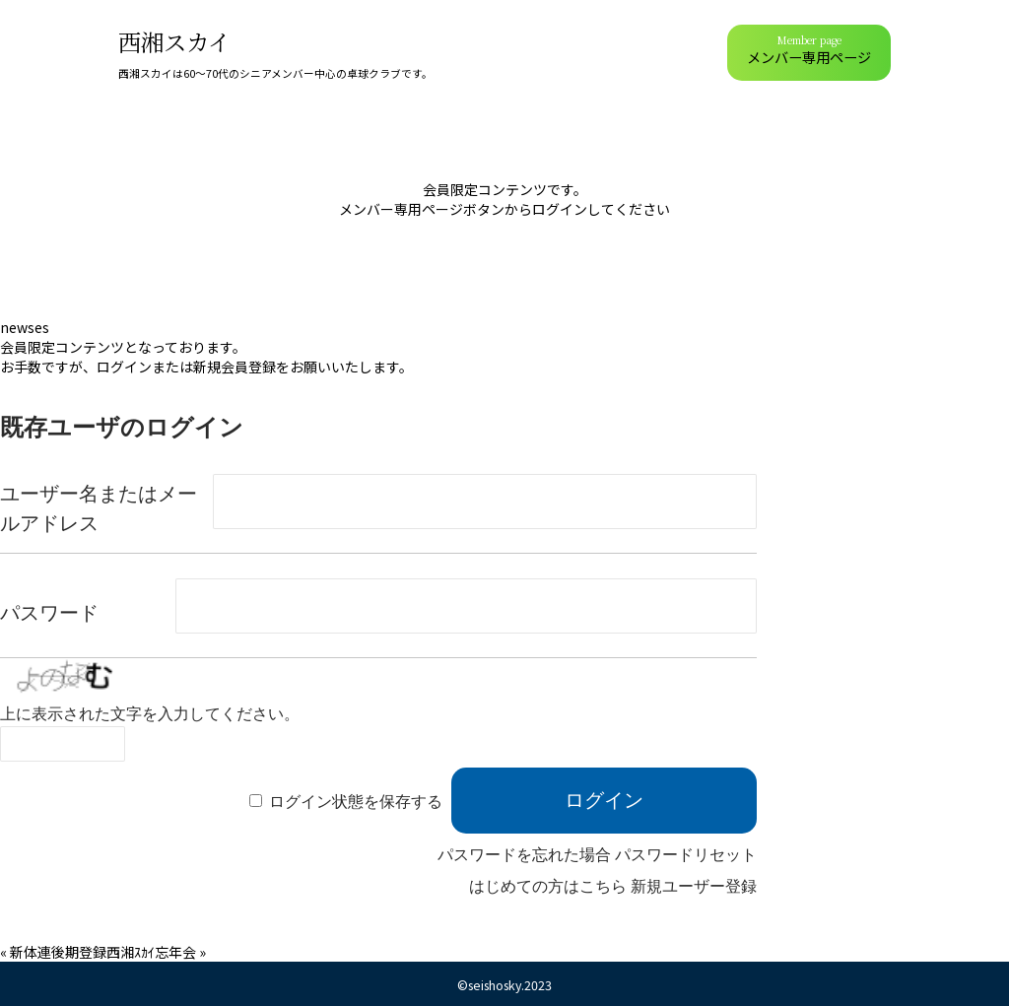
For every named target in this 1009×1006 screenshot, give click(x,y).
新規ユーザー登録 (694, 886)
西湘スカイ (174, 41)
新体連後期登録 (58, 952)
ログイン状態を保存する (355, 801)
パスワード (49, 613)
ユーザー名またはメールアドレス (98, 508)
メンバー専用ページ (809, 50)
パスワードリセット (686, 854)
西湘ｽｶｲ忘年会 (151, 952)
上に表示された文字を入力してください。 (150, 713)
